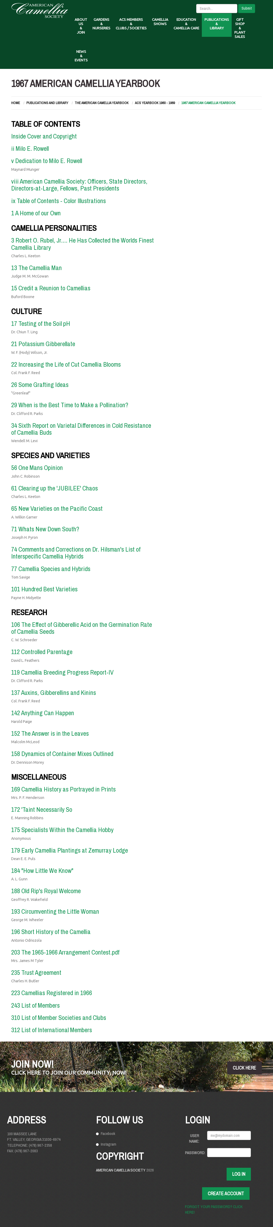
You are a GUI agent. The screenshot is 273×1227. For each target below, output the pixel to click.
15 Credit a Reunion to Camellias (50, 288)
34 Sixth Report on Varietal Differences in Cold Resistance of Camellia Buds (81, 429)
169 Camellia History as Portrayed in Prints (63, 789)
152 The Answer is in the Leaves (50, 733)
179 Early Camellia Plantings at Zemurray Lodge (69, 850)
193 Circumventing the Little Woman (55, 911)
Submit (247, 8)
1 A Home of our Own (36, 213)
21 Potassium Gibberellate (43, 343)
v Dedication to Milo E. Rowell (46, 160)
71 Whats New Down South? (45, 529)
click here (244, 1067)
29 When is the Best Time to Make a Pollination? (69, 405)
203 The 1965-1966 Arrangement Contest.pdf (65, 952)
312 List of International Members (51, 1030)
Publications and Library (47, 103)
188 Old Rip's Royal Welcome (46, 890)
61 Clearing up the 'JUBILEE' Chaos (54, 488)
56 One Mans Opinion (37, 467)
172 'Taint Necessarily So (41, 809)
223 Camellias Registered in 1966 (51, 992)
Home (15, 103)
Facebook (108, 1133)
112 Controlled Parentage (42, 651)
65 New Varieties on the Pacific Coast (57, 508)
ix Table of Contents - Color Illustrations (58, 200)
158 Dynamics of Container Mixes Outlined (62, 753)
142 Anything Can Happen (42, 713)
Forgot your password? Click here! (214, 1209)
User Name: (194, 1138)
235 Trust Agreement (36, 972)
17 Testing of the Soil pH (40, 323)
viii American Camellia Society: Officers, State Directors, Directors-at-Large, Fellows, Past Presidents (79, 184)
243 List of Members (35, 1005)
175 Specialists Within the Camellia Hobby (62, 829)
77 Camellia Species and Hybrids (50, 568)
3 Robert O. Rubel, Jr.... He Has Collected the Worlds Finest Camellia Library (82, 243)
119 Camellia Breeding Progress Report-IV (62, 672)
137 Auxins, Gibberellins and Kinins (53, 692)
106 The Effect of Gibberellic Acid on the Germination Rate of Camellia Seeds (81, 628)
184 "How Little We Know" (42, 870)
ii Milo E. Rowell (30, 148)
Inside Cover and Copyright (44, 136)
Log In (238, 1174)
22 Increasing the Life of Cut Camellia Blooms (66, 364)
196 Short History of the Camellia (51, 931)
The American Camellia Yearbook (102, 103)
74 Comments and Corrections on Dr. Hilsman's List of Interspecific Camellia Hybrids (75, 552)
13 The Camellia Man (36, 267)
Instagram (108, 1144)
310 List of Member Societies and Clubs (58, 1017)
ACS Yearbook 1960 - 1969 (155, 103)
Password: (194, 1152)
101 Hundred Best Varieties (44, 589)
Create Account (226, 1193)
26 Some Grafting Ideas (40, 384)
